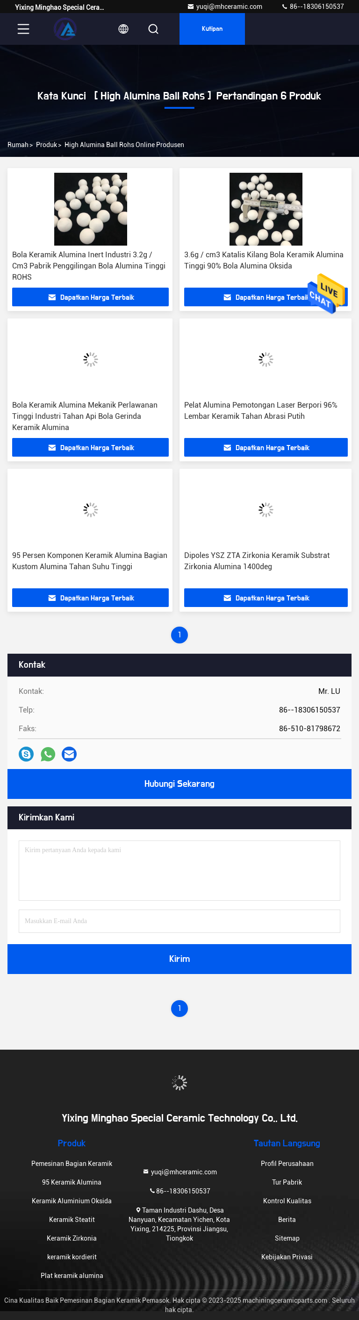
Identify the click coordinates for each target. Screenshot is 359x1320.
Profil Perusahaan (287, 1163)
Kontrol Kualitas (287, 1201)
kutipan (212, 29)
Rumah (18, 144)
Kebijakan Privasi (287, 1257)
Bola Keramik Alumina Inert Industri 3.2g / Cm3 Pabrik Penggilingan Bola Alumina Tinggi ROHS (88, 266)
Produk (46, 144)
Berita (287, 1219)
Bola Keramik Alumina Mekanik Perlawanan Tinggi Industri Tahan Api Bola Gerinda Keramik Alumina (85, 416)
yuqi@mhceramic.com (224, 6)
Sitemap (287, 1238)
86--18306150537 (312, 6)
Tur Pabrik (287, 1182)
